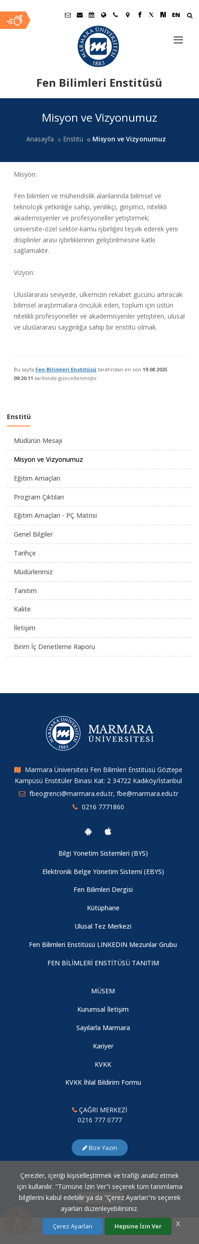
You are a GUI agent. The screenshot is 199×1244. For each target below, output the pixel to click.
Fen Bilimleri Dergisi (103, 889)
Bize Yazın (99, 1147)
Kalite (22, 609)
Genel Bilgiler (33, 534)
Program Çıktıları (39, 497)
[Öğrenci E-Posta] (67, 15)
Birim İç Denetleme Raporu (54, 646)
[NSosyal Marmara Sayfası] (163, 15)
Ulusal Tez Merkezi (102, 926)
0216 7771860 (103, 806)
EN (176, 15)
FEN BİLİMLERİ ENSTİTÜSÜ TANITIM (103, 962)
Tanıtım (25, 590)
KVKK (103, 1064)
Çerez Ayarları (72, 1226)
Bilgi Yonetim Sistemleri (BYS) (103, 853)
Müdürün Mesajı (38, 440)
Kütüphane (103, 907)
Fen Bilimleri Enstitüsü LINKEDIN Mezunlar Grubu (103, 944)
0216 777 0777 (100, 1119)
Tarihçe (25, 553)
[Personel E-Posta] (79, 15)
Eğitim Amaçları (37, 478)
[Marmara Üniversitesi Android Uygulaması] (88, 831)
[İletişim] (115, 15)
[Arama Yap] (189, 16)
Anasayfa (40, 138)
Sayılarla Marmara (103, 1027)
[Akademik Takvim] (91, 15)
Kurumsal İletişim (103, 1009)
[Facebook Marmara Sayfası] (139, 15)
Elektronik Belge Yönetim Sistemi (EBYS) (103, 871)
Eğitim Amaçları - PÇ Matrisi (55, 515)
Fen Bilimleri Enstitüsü (66, 369)
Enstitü (73, 138)
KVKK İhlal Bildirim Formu (103, 1082)
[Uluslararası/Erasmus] (103, 15)
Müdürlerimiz (33, 571)
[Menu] (178, 36)
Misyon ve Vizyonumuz (48, 459)
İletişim (24, 627)
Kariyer (103, 1046)
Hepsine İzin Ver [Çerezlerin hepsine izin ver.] (138, 1226)
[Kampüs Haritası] (127, 15)
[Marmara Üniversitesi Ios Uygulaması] (108, 831)
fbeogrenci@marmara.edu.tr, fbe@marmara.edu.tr (103, 793)
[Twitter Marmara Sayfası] (151, 15)
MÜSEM (103, 990)
